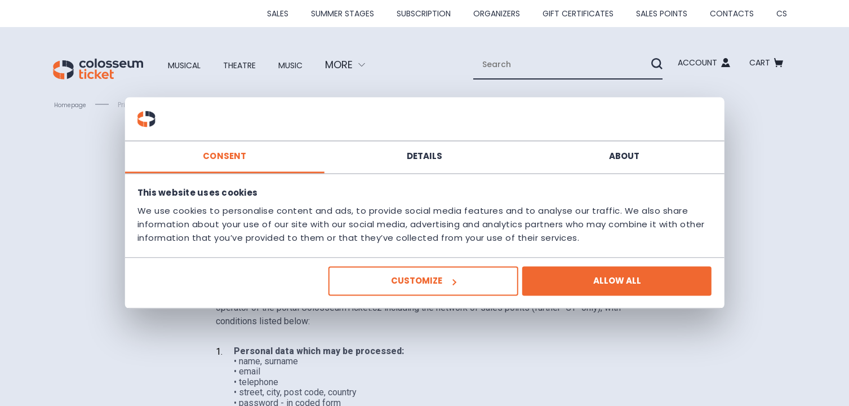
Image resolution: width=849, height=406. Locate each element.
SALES (277, 13)
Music (313, 65)
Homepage (73, 105)
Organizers (496, 13)
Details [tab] (425, 149)
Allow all (586, 288)
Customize (423, 288)
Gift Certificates (578, 13)
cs (781, 13)
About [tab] (593, 149)
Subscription (424, 13)
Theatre (254, 65)
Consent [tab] (255, 149)
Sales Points (661, 13)
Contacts (732, 13)
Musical (189, 65)
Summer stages (342, 13)
